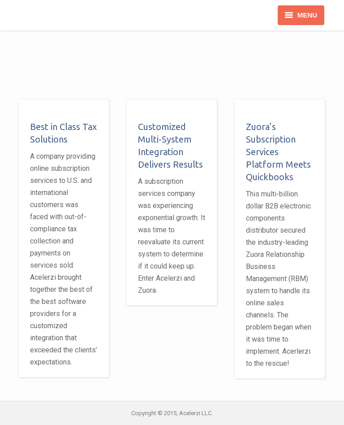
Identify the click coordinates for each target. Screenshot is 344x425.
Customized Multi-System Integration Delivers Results (170, 145)
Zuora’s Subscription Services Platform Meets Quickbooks (278, 151)
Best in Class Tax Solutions (63, 132)
